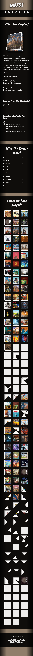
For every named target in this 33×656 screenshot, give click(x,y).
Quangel (8, 189)
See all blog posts (9, 105)
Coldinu (8, 176)
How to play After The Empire (12, 90)
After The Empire (16, 136)
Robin (7, 160)
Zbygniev (8, 179)
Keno (7, 167)
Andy (7, 170)
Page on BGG (7, 88)
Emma (7, 186)
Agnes (7, 182)
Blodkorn (8, 173)
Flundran (9, 136)
